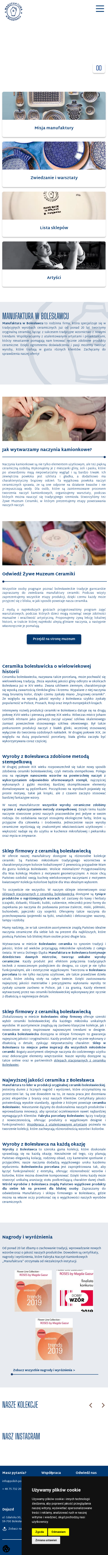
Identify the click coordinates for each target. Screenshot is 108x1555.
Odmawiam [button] (58, 1531)
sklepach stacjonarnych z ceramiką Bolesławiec (54, 1063)
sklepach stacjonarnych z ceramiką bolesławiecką (38, 894)
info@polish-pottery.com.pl (19, 1481)
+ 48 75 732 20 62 (13, 1489)
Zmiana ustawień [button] (46, 1540)
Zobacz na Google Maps (20, 1529)
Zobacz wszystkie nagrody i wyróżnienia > (44, 1370)
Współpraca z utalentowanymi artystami (57, 1124)
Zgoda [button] (39, 1531)
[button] (100, 12)
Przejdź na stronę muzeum (57, 639)
